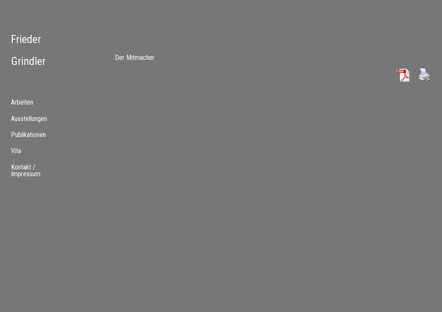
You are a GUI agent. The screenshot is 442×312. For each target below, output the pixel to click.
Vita (16, 151)
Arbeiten (22, 102)
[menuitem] (36, 118)
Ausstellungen (29, 119)
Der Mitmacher (134, 58)
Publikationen (28, 135)
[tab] (36, 102)
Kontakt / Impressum (25, 170)
